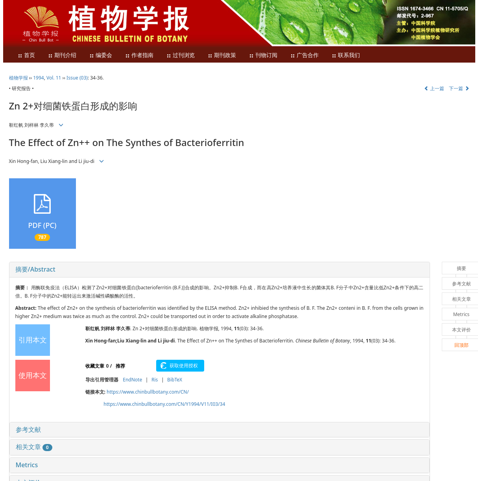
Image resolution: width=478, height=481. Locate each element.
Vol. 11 (53, 77)
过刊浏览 (180, 55)
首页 (26, 55)
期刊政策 (222, 55)
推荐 (120, 366)
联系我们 (346, 55)
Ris (154, 379)
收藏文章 (94, 366)
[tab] (219, 269)
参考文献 (28, 429)
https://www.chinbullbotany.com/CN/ (148, 391)
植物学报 (18, 77)
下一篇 (459, 88)
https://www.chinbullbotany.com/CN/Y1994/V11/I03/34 (164, 404)
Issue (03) (77, 77)
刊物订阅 (263, 55)
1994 (38, 77)
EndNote (132, 379)
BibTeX (174, 379)
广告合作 (304, 55)
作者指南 (139, 55)
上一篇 (434, 88)
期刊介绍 (62, 55)
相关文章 (34, 446)
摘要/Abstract (35, 269)
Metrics (27, 465)
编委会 (100, 55)
